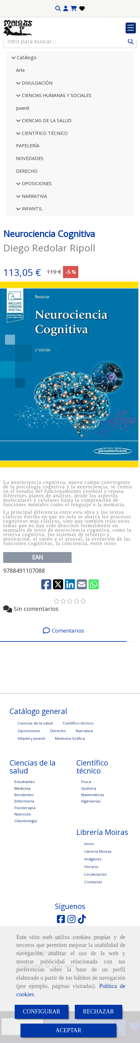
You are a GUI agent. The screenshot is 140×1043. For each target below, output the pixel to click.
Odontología (25, 860)
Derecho (58, 769)
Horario (91, 905)
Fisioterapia (24, 846)
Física (86, 820)
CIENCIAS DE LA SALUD (46, 160)
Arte (20, 109)
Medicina (22, 827)
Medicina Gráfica (70, 777)
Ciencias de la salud (35, 762)
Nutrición (22, 853)
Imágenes (93, 898)
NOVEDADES (29, 197)
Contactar (93, 921)
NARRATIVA (33, 235)
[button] (65, 9)
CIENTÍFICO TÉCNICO (44, 172)
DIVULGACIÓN (36, 122)
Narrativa (84, 769)
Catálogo (26, 97)
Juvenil (22, 147)
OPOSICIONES (36, 223)
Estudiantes (24, 820)
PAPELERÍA (27, 185)
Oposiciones (29, 769)
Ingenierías (91, 840)
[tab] (63, 670)
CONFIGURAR (41, 1011)
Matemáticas (92, 833)
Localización (95, 913)
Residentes (24, 833)
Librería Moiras (98, 890)
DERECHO (26, 210)
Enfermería (24, 840)
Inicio (89, 882)
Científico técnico (78, 762)
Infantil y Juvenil (31, 777)
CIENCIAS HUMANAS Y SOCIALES (55, 134)
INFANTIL (31, 248)
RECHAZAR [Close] (98, 1011)
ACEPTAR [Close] (69, 1030)
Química (88, 827)
